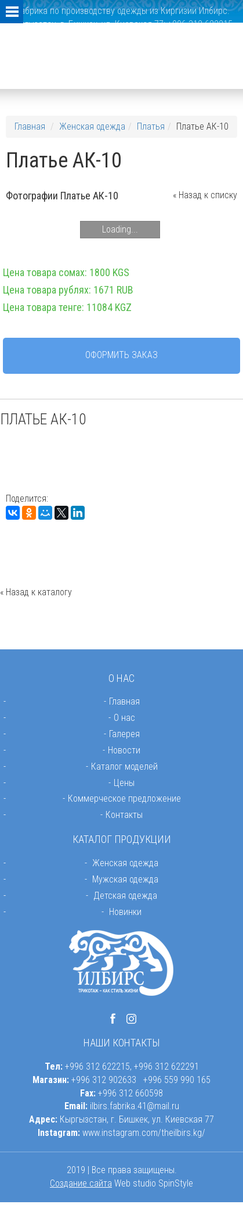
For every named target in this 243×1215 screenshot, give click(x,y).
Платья (151, 126)
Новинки (125, 911)
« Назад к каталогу (36, 592)
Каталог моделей (124, 766)
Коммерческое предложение (124, 798)
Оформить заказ (121, 354)
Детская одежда (125, 895)
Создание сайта (81, 1183)
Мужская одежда (125, 879)
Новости (124, 750)
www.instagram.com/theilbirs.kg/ (143, 1132)
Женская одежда (92, 126)
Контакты (124, 814)
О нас (124, 717)
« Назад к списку (205, 195)
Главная (29, 126)
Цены (124, 782)
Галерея (124, 733)
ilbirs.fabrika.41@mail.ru (134, 1106)
